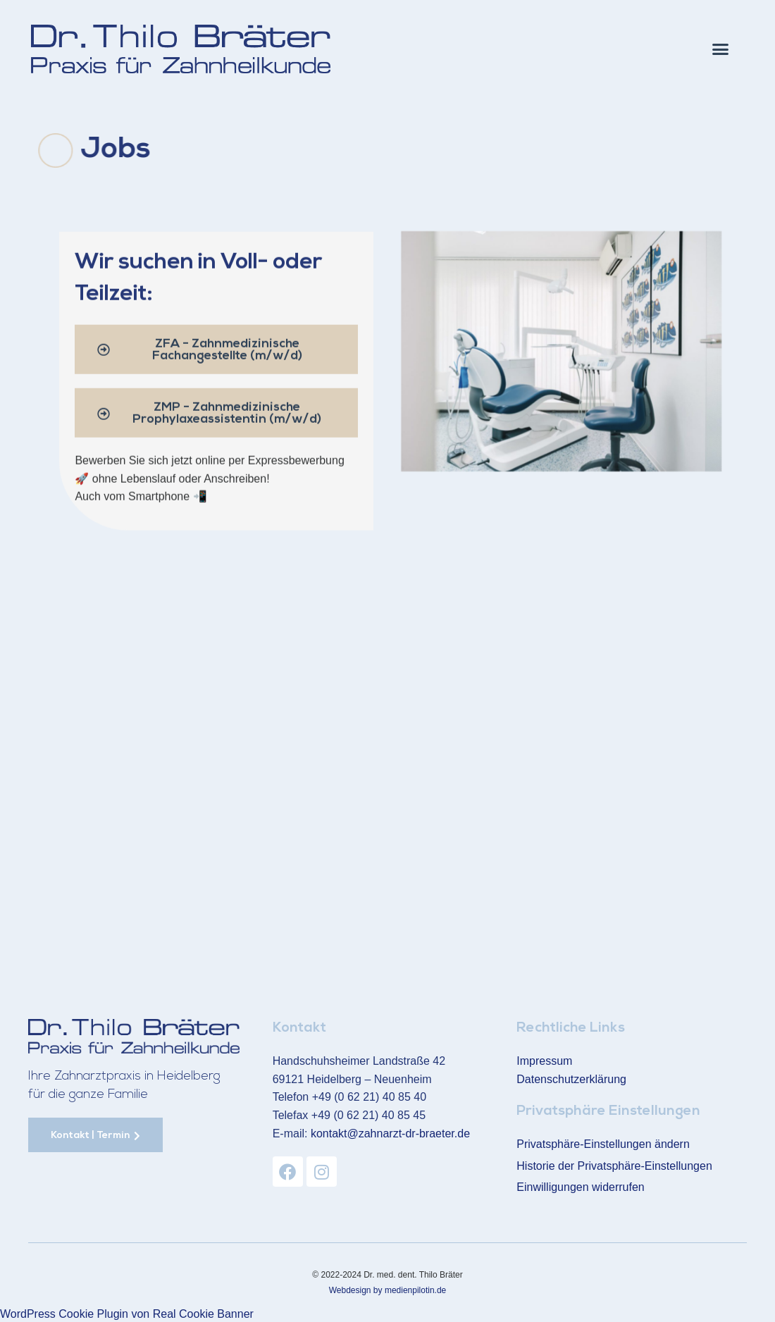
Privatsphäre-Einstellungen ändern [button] (602, 1143)
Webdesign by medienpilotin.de (388, 1289)
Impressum (544, 1060)
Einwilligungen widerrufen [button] (580, 1186)
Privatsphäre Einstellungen (608, 1111)
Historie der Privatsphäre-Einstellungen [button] (614, 1164)
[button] (720, 49)
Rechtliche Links (570, 1028)
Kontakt (299, 1028)
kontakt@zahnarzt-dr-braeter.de (390, 1133)
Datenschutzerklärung (571, 1079)
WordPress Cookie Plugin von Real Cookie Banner (127, 1313)
